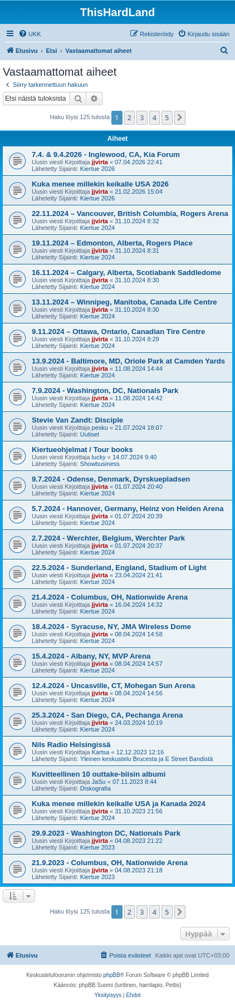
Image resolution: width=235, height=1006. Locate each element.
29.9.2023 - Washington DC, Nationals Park (106, 833)
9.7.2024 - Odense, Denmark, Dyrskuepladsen (111, 479)
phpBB (112, 975)
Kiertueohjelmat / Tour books (82, 449)
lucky (99, 457)
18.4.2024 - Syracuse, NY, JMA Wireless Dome (111, 626)
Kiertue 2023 (97, 847)
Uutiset (89, 434)
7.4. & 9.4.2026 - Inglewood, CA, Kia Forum (106, 154)
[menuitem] (29, 34)
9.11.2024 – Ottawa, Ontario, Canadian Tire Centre (118, 331)
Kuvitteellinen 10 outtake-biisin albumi (98, 774)
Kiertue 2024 (97, 227)
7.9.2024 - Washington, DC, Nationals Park (105, 390)
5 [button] (167, 117)
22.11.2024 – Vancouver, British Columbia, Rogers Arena (130, 213)
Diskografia (95, 788)
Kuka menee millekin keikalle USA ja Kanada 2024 (118, 803)
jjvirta (100, 162)
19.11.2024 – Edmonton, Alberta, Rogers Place (112, 243)
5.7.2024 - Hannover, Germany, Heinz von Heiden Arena (127, 508)
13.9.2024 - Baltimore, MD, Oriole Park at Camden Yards (128, 361)
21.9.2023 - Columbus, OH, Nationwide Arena (110, 862)
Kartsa (101, 752)
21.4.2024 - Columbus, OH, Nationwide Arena (110, 597)
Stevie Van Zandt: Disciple (77, 420)
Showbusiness (100, 463)
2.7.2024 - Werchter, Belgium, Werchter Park (108, 538)
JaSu (99, 781)
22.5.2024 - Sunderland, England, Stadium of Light (119, 567)
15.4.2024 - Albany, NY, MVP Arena (91, 656)
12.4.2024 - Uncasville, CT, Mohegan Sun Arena (113, 685)
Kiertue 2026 (97, 168)
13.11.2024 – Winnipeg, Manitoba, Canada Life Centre (124, 302)
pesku (100, 427)
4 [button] (154, 117)
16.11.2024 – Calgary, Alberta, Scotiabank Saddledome (126, 272)
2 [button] (129, 117)
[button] (179, 117)
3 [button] (142, 117)
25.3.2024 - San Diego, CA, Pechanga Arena (107, 715)
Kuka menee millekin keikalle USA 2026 (100, 184)
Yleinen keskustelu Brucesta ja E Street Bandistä (146, 758)
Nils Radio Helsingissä (71, 744)
